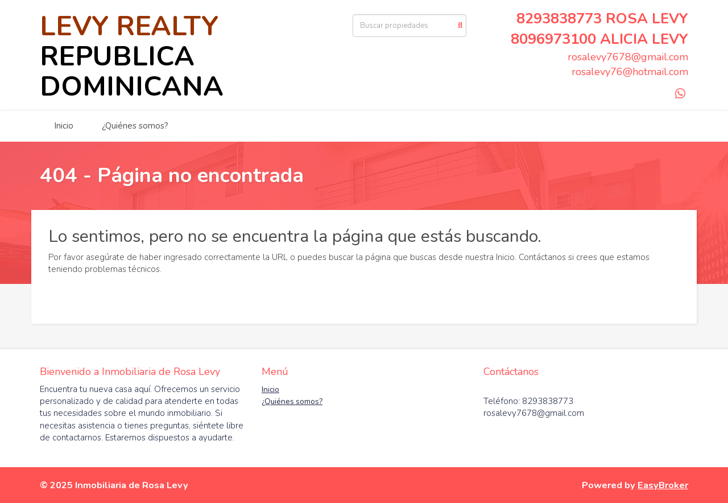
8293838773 (559, 18)
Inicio (63, 125)
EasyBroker (663, 485)
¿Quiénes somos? (135, 125)
